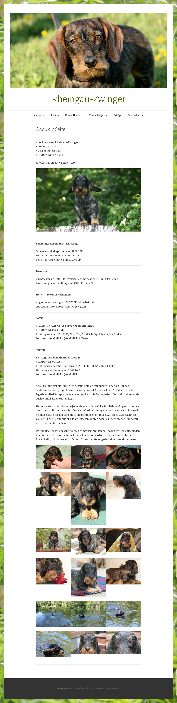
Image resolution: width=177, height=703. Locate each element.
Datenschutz (134, 115)
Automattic (114, 688)
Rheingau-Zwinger (88, 99)
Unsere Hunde (72, 115)
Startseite (38, 115)
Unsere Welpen (97, 115)
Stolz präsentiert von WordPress (72, 688)
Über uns (54, 115)
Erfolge (118, 115)
